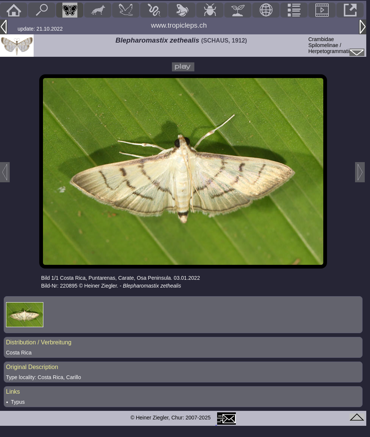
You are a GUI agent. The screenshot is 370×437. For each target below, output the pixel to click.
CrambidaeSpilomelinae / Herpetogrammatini (330, 45)
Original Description (32, 367)
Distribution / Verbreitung (38, 342)
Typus (18, 402)
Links (13, 391)
